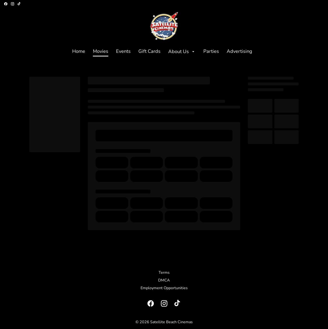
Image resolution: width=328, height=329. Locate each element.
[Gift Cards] (149, 51)
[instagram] (12, 4)
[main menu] (162, 51)
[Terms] (164, 272)
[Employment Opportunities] (164, 288)
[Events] (123, 51)
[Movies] (100, 51)
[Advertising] (239, 51)
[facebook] (6, 4)
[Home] (78, 51)
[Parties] (211, 51)
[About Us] (182, 51)
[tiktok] (19, 4)
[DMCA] (164, 280)
